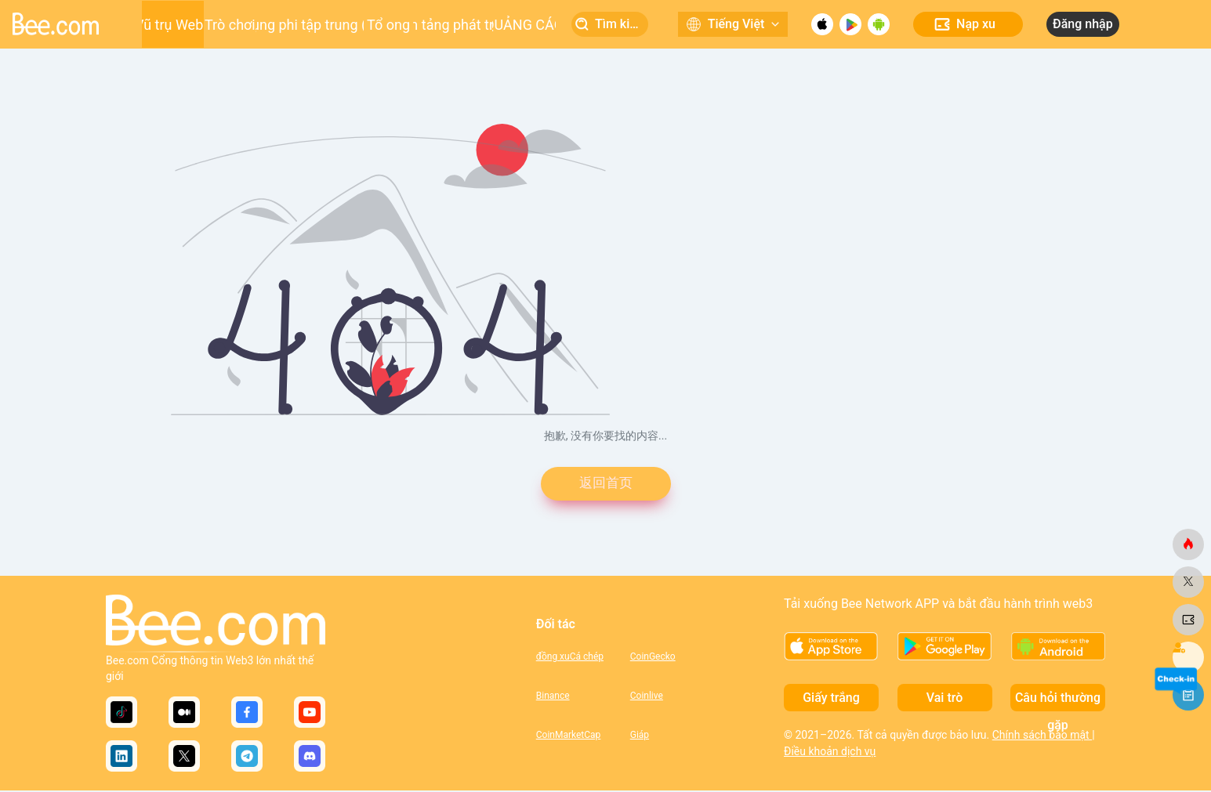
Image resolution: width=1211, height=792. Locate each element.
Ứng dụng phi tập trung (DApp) (310, 24)
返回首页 (606, 484)
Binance (553, 697)
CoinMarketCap (568, 736)
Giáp (639, 736)
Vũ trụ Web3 (173, 24)
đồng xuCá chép (570, 658)
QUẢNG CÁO (524, 24)
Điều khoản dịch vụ (830, 753)
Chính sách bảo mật (1042, 736)
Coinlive (646, 697)
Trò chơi (230, 24)
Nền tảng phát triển (453, 24)
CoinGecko (653, 658)
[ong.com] (1188, 544)
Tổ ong (388, 24)
